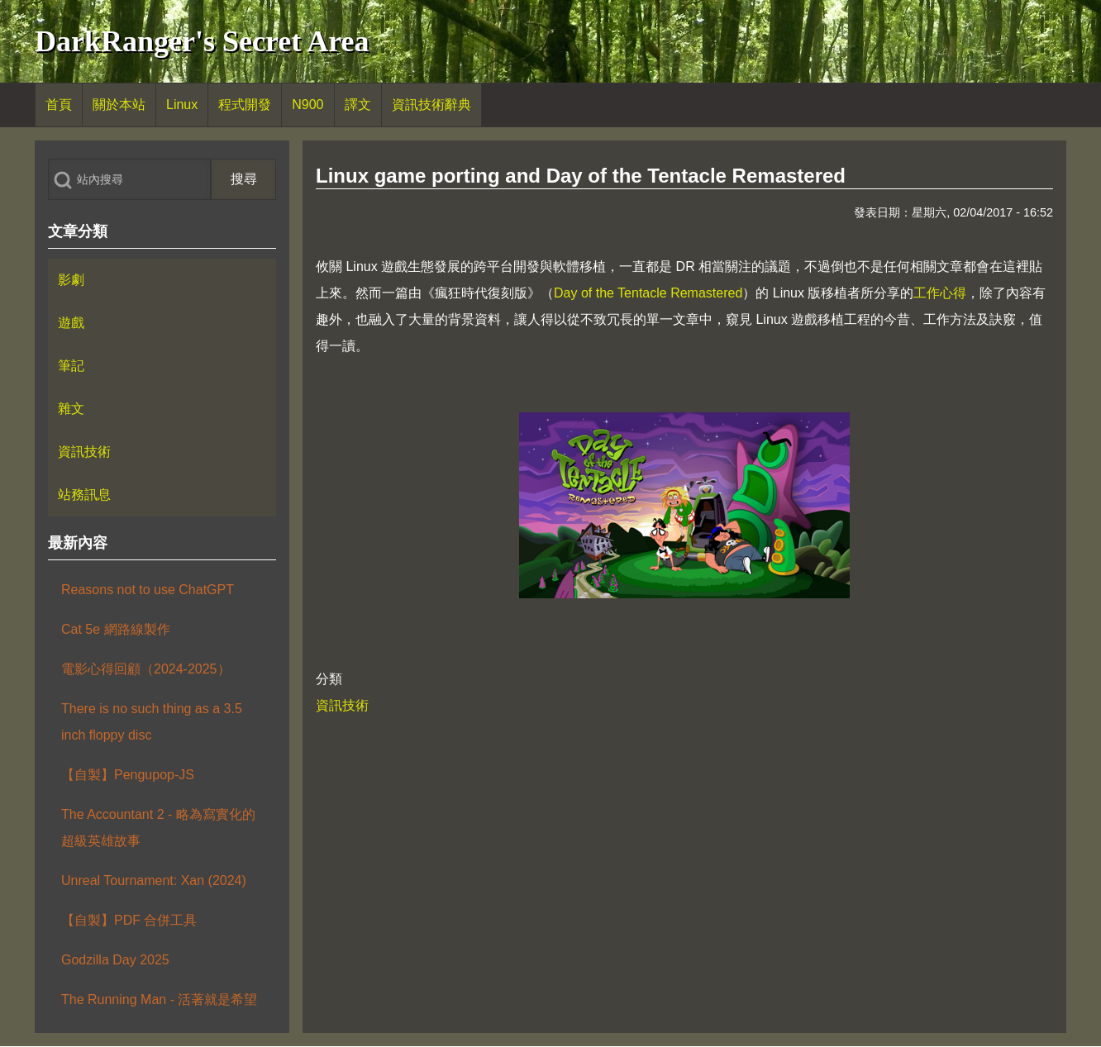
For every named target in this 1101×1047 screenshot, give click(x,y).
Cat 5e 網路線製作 (115, 629)
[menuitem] (59, 104)
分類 (329, 679)
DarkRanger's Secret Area (202, 41)
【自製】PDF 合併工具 (129, 920)
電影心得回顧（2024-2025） (146, 669)
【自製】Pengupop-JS (127, 775)
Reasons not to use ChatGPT (147, 590)
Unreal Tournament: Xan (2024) (153, 880)
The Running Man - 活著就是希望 (159, 999)
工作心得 (939, 293)
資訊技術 (342, 705)
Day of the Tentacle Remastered (648, 293)
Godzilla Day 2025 (115, 960)
